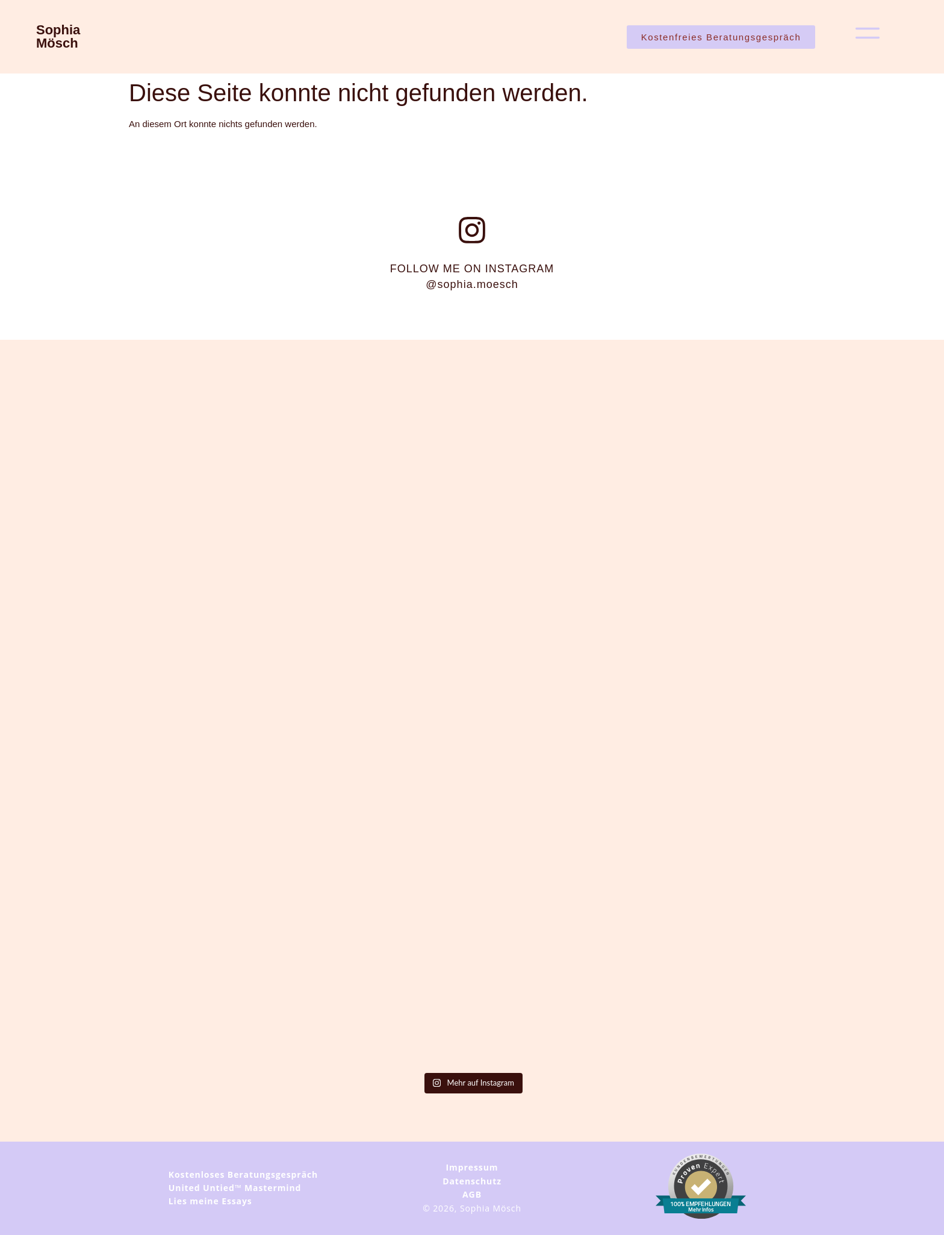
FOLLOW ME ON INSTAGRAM (472, 277)
